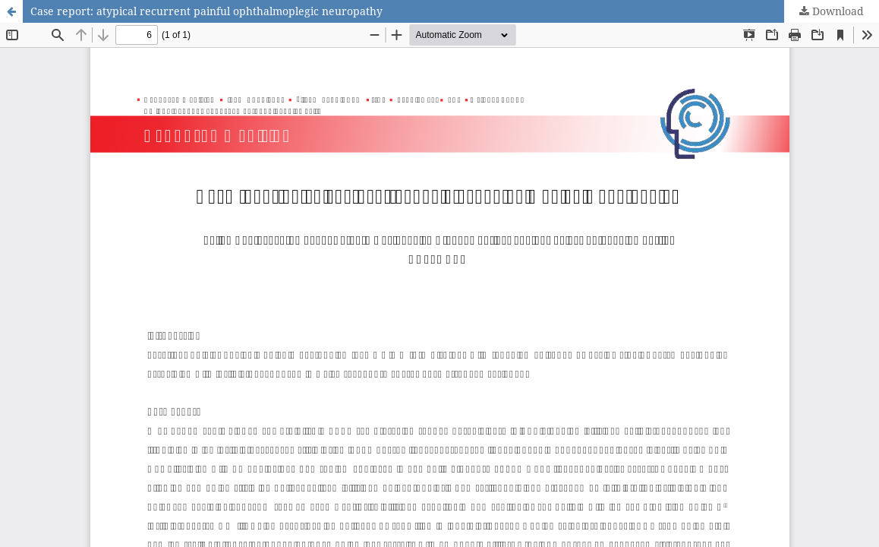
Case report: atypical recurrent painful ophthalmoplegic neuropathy (206, 11)
